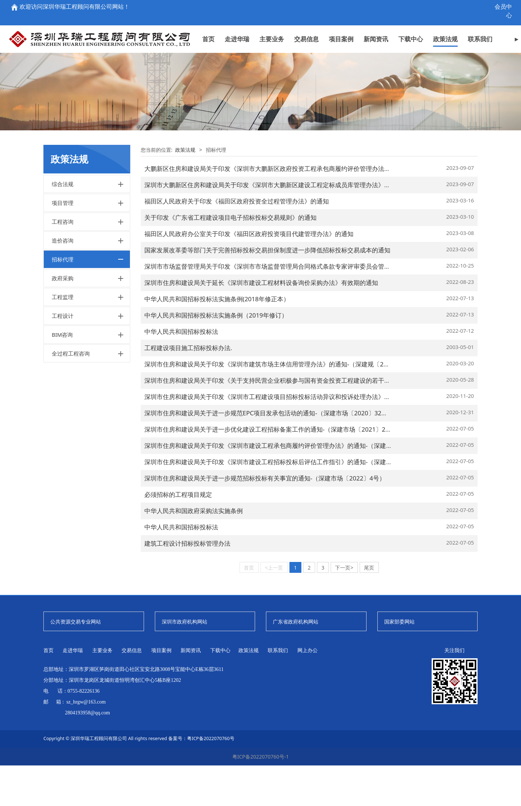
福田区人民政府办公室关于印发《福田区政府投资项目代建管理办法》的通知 (248, 274)
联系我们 (480, 26)
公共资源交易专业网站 (75, 662)
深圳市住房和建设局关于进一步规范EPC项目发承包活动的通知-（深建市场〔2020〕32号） (269, 453)
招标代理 (62, 299)
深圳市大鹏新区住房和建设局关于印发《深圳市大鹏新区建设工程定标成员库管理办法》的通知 (273, 225)
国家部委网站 (399, 662)
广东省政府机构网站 (295, 662)
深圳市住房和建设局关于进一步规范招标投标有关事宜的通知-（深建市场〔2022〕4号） (264, 519)
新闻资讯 (376, 26)
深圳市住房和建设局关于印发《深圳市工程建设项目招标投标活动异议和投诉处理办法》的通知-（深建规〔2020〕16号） (309, 437)
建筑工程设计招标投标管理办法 (187, 584)
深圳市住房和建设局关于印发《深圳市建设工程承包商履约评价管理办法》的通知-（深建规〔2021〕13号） (291, 486)
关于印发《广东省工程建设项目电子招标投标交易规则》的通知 (230, 258)
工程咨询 (62, 262)
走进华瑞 (237, 26)
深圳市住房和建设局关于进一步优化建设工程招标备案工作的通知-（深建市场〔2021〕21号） (272, 470)
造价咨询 (62, 281)
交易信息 (306, 26)
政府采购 (62, 318)
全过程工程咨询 (71, 394)
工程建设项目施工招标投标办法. (188, 388)
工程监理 (62, 337)
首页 (208, 26)
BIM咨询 (62, 375)
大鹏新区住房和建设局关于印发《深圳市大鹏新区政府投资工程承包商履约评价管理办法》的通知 (276, 209)
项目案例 (341, 26)
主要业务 (271, 26)
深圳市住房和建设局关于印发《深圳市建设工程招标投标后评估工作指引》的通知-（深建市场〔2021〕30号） (294, 502)
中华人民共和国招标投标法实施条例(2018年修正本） (216, 339)
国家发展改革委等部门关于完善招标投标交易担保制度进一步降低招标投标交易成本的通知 (267, 290)
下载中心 (410, 26)
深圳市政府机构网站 (184, 662)
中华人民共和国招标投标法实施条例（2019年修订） (216, 356)
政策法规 (445, 26)
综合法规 (62, 224)
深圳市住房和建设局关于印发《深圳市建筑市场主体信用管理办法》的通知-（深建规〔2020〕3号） (280, 404)
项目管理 (62, 243)
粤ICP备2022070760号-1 (260, 797)
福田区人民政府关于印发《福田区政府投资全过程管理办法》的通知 (236, 242)
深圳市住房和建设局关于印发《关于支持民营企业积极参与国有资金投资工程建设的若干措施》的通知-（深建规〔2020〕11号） (319, 421)
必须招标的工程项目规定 (178, 535)
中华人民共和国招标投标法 (181, 372)
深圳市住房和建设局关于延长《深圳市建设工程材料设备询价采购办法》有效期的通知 (261, 323)
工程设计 (62, 356)
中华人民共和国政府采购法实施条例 (193, 551)
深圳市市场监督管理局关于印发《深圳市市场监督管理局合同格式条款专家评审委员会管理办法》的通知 (285, 307)
